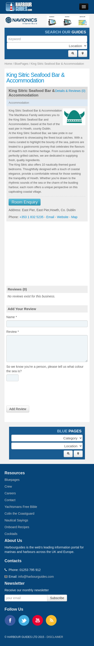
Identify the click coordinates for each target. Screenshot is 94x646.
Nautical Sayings (16, 520)
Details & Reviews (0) (70, 91)
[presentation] (40, 394)
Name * (11, 317)
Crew (8, 486)
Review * (12, 331)
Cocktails (11, 534)
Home (8, 63)
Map (74, 217)
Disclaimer (55, 637)
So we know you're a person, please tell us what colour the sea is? (44, 369)
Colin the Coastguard (19, 513)
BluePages (21, 63)
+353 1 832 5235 (31, 217)
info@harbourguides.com (36, 576)
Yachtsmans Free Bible (21, 507)
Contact (10, 500)
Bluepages (12, 480)
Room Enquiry (25, 202)
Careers (10, 493)
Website (62, 217)
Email (50, 217)
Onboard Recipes (17, 527)
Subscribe (57, 598)
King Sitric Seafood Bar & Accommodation (57, 63)
